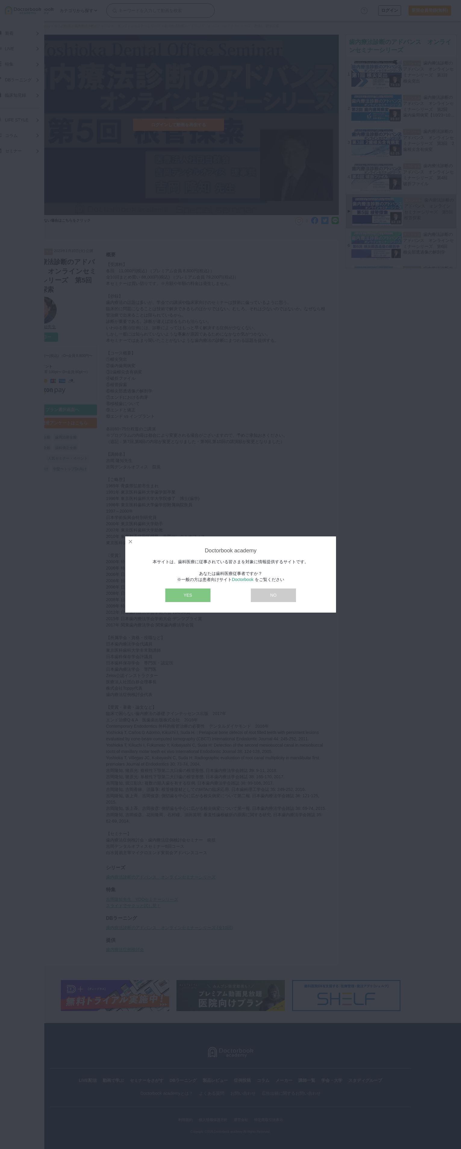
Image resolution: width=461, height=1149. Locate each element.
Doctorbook (243, 579)
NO (273, 595)
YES (188, 595)
